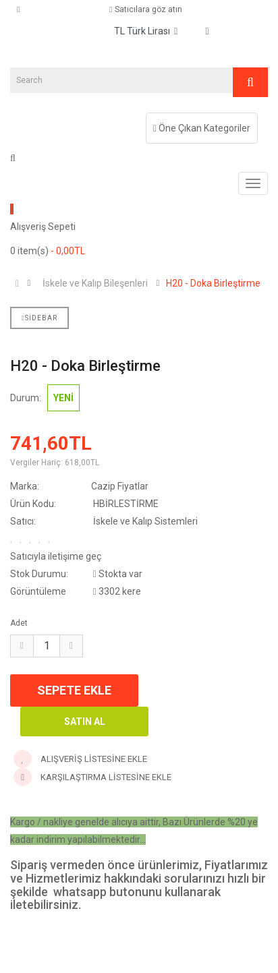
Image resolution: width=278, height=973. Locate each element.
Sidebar (39, 318)
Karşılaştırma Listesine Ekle (92, 777)
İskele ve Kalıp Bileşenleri (95, 283)
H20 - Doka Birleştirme (213, 283)
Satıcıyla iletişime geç (55, 556)
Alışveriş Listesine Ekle (80, 759)
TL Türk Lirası (145, 31)
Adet (19, 623)
